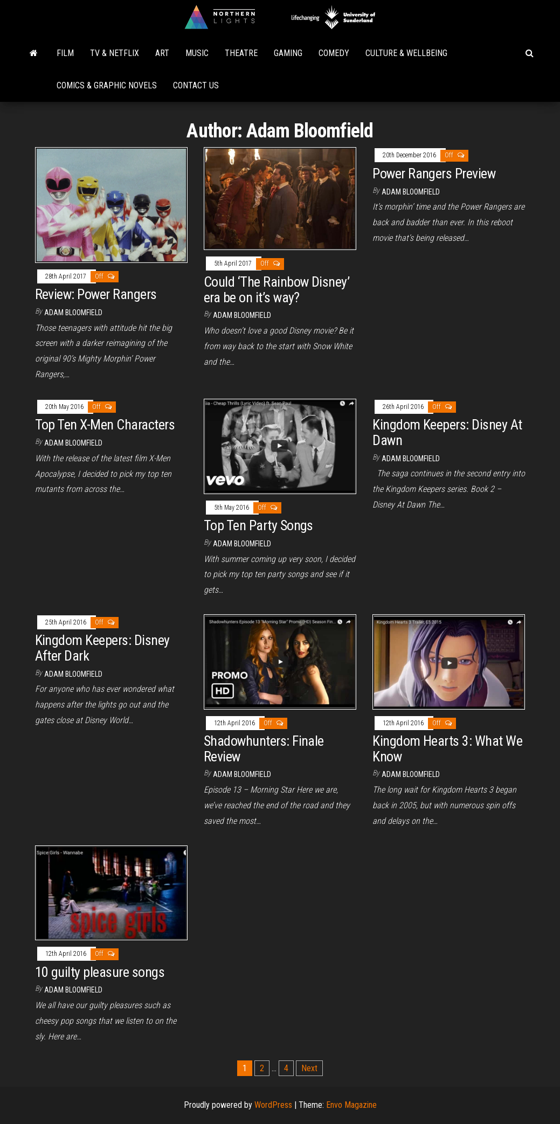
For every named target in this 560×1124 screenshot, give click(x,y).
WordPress (273, 1105)
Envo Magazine (351, 1105)
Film (65, 53)
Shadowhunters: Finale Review (264, 749)
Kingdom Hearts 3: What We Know (447, 749)
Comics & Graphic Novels (107, 85)
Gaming (288, 53)
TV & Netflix (114, 53)
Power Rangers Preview (433, 173)
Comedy (334, 53)
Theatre (241, 53)
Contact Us (196, 85)
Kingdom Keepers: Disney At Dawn (447, 432)
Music (197, 53)
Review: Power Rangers (96, 294)
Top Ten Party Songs (258, 525)
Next (309, 1068)
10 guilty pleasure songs (100, 972)
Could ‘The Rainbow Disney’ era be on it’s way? (276, 290)
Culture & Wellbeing (406, 53)
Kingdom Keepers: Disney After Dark (102, 648)
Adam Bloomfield (73, 312)
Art (162, 53)
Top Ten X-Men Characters (105, 425)
